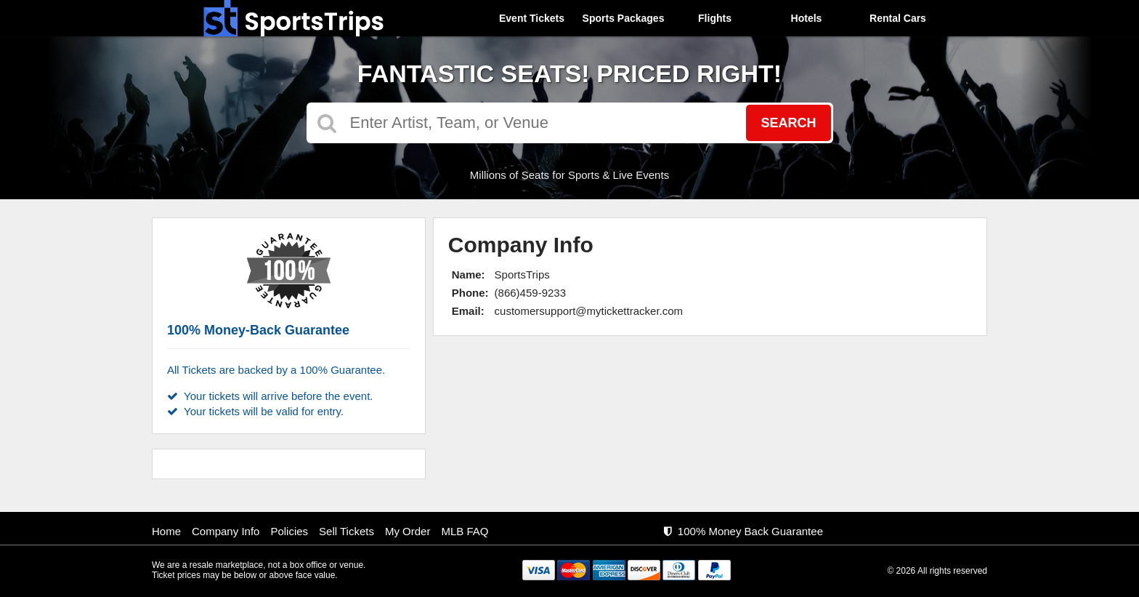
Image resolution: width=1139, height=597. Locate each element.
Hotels (806, 18)
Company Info (225, 531)
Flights (714, 18)
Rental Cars (898, 18)
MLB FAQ (464, 531)
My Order (408, 531)
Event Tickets (531, 18)
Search (788, 123)
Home (166, 531)
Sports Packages (624, 18)
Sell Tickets (346, 531)
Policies (289, 531)
